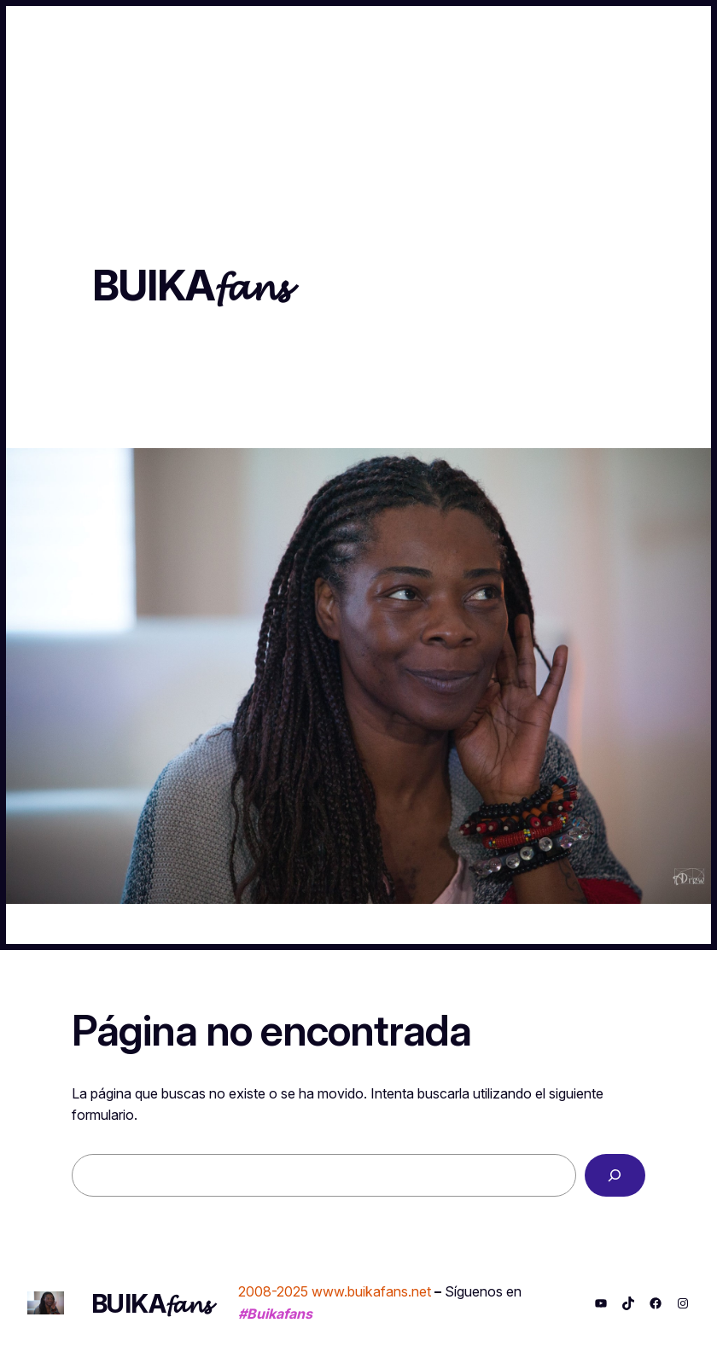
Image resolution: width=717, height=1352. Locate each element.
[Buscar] (615, 1175)
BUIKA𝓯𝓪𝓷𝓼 (190, 285)
